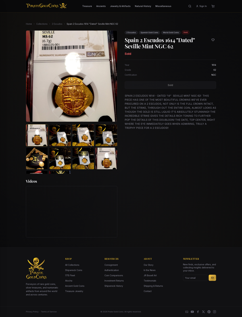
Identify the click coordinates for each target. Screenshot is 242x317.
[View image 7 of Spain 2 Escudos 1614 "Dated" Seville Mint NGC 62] (83, 158)
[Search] (190, 6)
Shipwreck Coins (73, 270)
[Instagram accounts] (214, 311)
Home (29, 24)
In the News (150, 270)
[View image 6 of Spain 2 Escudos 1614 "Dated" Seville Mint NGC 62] (60, 158)
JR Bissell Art (150, 275)
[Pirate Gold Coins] (46, 6)
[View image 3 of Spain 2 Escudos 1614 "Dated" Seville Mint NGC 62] (83, 135)
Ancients (101, 6)
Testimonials (150, 280)
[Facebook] (197, 311)
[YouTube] (192, 311)
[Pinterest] (209, 311)
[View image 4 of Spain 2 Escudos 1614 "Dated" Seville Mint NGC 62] (106, 135)
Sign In (201, 6)
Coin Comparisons (113, 275)
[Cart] (213, 6)
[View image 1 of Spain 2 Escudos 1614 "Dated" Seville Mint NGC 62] (37, 135)
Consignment (111, 265)
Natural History (143, 6)
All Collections (72, 265)
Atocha (68, 280)
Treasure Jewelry (74, 291)
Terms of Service (49, 312)
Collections (42, 24)
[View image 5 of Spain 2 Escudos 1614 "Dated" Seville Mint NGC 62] (37, 158)
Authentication (111, 270)
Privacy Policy (32, 312)
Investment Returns (114, 280)
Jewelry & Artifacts (120, 6)
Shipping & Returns (153, 286)
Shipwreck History (113, 286)
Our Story (148, 265)
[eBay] (186, 311)
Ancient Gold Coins (74, 286)
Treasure (87, 6)
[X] (203, 311)
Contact (148, 291)
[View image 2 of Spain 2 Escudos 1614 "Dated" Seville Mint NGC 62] (60, 135)
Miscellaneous (163, 6)
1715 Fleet (70, 275)
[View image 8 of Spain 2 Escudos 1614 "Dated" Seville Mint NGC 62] (106, 158)
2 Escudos (57, 24)
